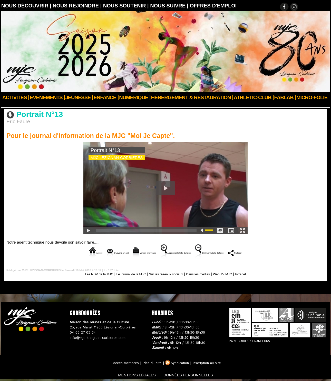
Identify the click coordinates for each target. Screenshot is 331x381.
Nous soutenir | (126, 5)
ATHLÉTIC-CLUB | (254, 97)
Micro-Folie (311, 97)
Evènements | (47, 97)
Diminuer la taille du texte (236, 252)
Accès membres (124, 362)
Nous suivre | (170, 5)
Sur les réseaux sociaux (166, 273)
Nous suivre (28, 104)
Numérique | (134, 97)
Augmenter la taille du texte (180, 252)
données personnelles (192, 374)
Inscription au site (208, 362)
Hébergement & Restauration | (192, 97)
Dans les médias (204, 273)
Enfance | (106, 97)
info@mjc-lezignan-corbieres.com (97, 337)
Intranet (253, 273)
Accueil (7, 104)
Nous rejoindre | (78, 5)
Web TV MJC (51, 104)
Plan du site (151, 362)
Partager (277, 252)
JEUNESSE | (79, 97)
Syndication (179, 362)
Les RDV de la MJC (87, 273)
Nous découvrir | (27, 5)
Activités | (15, 97)
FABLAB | (285, 97)
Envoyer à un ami (85, 252)
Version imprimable (129, 252)
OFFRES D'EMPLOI (213, 5)
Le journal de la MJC (125, 273)
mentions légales (133, 374)
